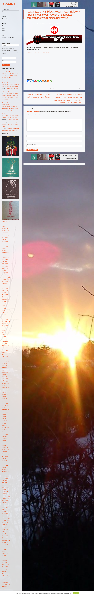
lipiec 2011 (4, 546)
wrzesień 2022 (5, 301)
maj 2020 (4, 352)
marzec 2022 (5, 312)
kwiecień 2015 (5, 464)
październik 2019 (6, 365)
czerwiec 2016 (5, 438)
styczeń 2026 (5, 228)
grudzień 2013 (5, 493)
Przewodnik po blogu (6, 11)
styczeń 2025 (5, 250)
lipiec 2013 (4, 502)
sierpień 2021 (5, 325)
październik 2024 (6, 255)
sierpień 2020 (5, 347)
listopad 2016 (5, 429)
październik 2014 (6, 475)
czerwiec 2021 (5, 328)
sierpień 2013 (5, 500)
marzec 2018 (5, 400)
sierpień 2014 (5, 478)
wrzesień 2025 (5, 235)
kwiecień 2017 (5, 420)
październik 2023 (6, 277)
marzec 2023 (5, 290)
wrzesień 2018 (5, 389)
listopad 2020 (5, 341)
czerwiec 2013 (5, 504)
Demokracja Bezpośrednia (8, 37)
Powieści (4, 25)
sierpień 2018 (5, 391)
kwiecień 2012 (5, 529)
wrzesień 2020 (5, 345)
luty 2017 (4, 423)
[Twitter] (33, 81)
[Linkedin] (40, 81)
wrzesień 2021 (5, 323)
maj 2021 (4, 330)
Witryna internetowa (31, 144)
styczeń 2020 (5, 360)
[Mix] (43, 81)
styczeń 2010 (5, 579)
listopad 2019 (5, 363)
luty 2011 (4, 555)
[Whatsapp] (38, 81)
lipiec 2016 (4, 436)
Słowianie (4, 16)
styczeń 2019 (5, 381)
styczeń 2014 (5, 491)
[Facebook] (28, 81)
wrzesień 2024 (5, 257)
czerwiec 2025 (5, 241)
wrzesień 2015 (5, 454)
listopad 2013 (5, 495)
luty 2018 (4, 401)
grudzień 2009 (5, 580)
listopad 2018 (5, 385)
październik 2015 (6, 453)
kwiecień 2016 (5, 442)
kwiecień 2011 (5, 551)
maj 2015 (4, 462)
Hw (3, 106)
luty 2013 (4, 511)
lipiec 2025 (4, 239)
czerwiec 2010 (5, 569)
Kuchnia (4, 32)
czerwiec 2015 (5, 460)
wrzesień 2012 (5, 520)
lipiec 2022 (4, 305)
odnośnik (73, 88)
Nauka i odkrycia (6, 21)
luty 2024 (4, 270)
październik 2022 (6, 299)
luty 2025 (4, 248)
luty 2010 (4, 577)
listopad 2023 (5, 276)
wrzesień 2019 (5, 367)
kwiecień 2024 (5, 266)
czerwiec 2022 (5, 307)
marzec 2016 (5, 443)
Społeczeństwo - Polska (43, 88)
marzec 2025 (5, 246)
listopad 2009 (5, 582)
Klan (3, 35)
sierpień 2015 (5, 456)
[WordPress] (45, 81)
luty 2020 (4, 358)
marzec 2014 (5, 487)
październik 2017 (6, 409)
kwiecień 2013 (5, 507)
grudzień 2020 (5, 339)
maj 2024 (4, 265)
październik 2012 (6, 518)
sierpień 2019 (5, 369)
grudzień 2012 (5, 515)
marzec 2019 (5, 378)
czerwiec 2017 (5, 416)
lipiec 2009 (4, 590)
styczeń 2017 (5, 425)
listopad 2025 (5, 232)
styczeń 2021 (5, 338)
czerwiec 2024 (5, 263)
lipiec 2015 (4, 458)
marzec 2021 (5, 334)
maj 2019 (4, 374)
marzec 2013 (5, 509)
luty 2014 (4, 489)
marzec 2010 (5, 575)
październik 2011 (6, 540)
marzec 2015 (5, 465)
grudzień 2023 (5, 274)
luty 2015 (4, 467)
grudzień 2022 (5, 296)
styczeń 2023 (5, 294)
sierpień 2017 (5, 412)
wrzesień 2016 (5, 433)
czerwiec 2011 (5, 548)
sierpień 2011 (5, 544)
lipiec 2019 (4, 370)
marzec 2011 (5, 553)
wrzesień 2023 (5, 279)
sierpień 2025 (5, 237)
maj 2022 (4, 308)
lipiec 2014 (4, 480)
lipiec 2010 (4, 568)
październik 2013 (6, 496)
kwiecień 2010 (5, 573)
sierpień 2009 (5, 588)
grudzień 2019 (5, 361)
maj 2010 (4, 571)
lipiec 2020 (4, 349)
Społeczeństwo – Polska (7, 18)
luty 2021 (4, 336)
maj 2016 (4, 440)
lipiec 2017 (4, 414)
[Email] (51, 81)
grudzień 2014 (5, 471)
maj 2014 (4, 484)
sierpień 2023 (5, 281)
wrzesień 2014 (5, 476)
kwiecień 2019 (5, 376)
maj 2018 (4, 396)
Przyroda (4, 23)
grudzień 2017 (5, 405)
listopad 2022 (5, 297)
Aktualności (4, 14)
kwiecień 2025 (5, 245)
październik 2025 (6, 234)
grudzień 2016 (5, 427)
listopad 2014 (5, 473)
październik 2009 (6, 584)
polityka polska (58, 88)
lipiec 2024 (4, 261)
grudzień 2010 (5, 558)
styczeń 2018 (5, 403)
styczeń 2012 (5, 535)
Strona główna (5, 9)
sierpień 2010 (5, 566)
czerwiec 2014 (5, 482)
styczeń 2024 (5, 272)
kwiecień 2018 (5, 398)
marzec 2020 (5, 356)
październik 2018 (6, 387)
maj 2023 (4, 286)
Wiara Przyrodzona (6, 39)
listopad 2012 (5, 516)
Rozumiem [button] (76, 593)
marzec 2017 (5, 422)
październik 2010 (6, 562)
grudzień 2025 (5, 230)
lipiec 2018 (4, 392)
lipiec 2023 (4, 283)
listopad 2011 (5, 538)
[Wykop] (30, 81)
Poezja (3, 30)
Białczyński (8, 3)
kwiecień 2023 (5, 288)
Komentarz (29, 117)
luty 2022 (4, 314)
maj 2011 (4, 549)
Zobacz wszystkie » (6, 221)
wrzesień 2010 (5, 564)
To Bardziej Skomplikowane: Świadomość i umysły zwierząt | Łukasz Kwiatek (10, 90)
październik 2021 (6, 321)
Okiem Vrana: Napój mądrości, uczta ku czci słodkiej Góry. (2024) (10, 124)
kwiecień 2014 (5, 485)
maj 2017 (4, 418)
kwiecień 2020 (5, 354)
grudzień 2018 (5, 383)
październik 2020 (6, 343)
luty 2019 (4, 380)
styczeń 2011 (5, 557)
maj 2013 (4, 506)
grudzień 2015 (5, 449)
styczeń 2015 (5, 469)
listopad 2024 (5, 254)
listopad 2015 (5, 451)
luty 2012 (4, 533)
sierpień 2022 (5, 303)
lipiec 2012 (4, 524)
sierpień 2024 (5, 259)
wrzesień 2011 (5, 542)
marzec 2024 (5, 268)
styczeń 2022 (5, 316)
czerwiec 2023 (5, 285)
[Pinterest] (35, 81)
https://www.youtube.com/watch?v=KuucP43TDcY (38, 52)
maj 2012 (4, 527)
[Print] (48, 81)
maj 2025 (4, 243)
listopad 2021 (5, 319)
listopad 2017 (5, 407)
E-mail (28, 139)
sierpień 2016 (5, 434)
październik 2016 (6, 431)
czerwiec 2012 (5, 526)
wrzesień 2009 (5, 586)
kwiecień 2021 (5, 332)
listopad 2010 (5, 560)
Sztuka (3, 28)
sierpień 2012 (5, 522)
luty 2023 (4, 292)
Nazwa (28, 133)
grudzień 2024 (5, 252)
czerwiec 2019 (5, 372)
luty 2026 (4, 226)
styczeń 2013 (5, 513)
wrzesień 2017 (5, 411)
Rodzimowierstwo (64, 88)
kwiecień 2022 (5, 310)
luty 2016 (4, 445)
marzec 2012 (5, 531)
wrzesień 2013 (5, 498)
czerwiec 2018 (5, 394)
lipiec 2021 (4, 327)
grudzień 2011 (5, 537)
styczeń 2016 (5, 447)
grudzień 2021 (5, 318)
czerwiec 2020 (5, 350)
